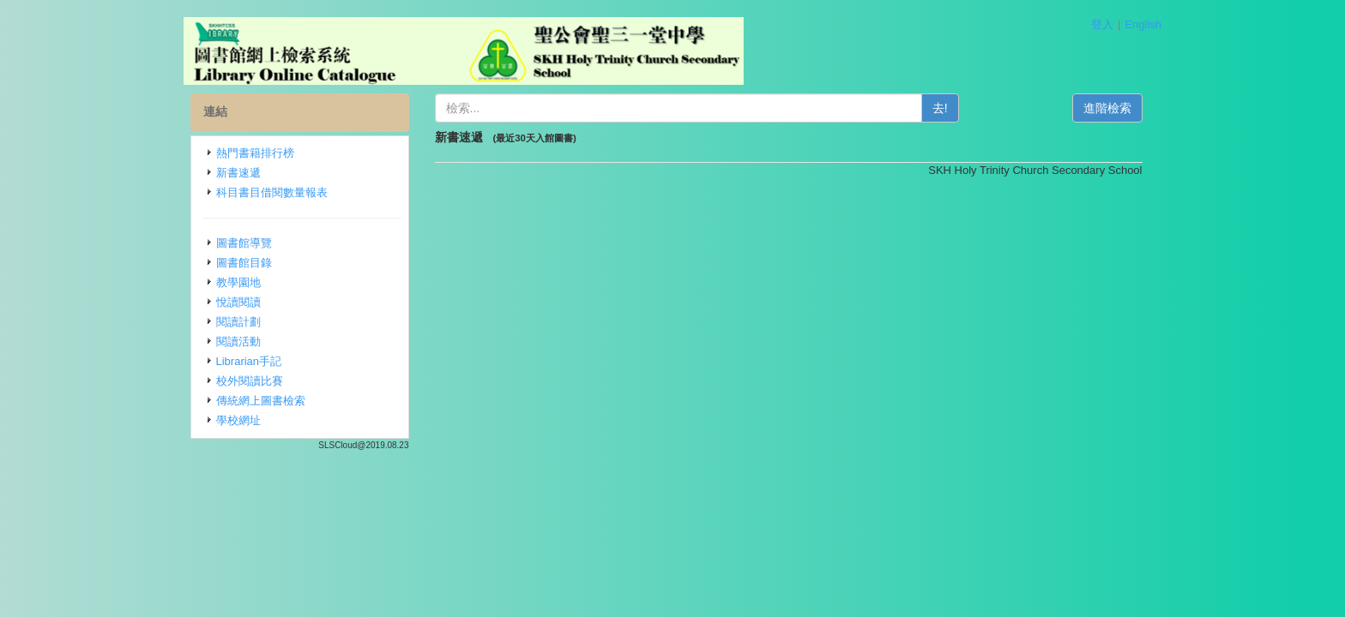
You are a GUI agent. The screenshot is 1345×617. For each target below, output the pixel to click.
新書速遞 (238, 172)
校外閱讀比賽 (249, 380)
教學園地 (238, 282)
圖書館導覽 (244, 243)
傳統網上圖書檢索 (260, 400)
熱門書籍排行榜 (255, 153)
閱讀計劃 (238, 321)
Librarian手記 (249, 361)
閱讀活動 (238, 341)
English (1143, 24)
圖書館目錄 (244, 262)
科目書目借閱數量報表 (272, 192)
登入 (1102, 24)
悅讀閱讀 (238, 302)
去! (940, 108)
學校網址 (238, 420)
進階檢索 (1107, 108)
